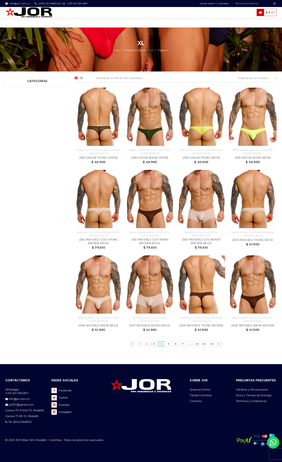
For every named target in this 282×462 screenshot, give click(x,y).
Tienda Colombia (200, 395)
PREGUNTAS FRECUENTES (256, 380)
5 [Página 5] (168, 344)
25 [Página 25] (211, 344)
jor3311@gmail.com (21, 404)
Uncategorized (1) (20, 90)
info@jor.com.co (19, 399)
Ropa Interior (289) (21, 97)
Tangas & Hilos (98, 153)
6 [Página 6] (175, 344)
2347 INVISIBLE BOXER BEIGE (149, 325)
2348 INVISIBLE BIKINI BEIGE (98, 325)
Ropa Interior (110, 150)
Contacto (196, 401)
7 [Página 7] (182, 344)
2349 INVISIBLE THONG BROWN (201, 325)
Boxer (189, 232)
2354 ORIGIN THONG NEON (201, 157)
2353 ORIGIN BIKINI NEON (252, 157)
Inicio (116, 50)
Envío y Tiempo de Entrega (253, 395)
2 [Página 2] (146, 344)
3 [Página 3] (154, 344)
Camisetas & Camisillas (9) (26, 149)
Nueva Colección (88, 150)
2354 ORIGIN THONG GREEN (98, 157)
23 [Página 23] (197, 344)
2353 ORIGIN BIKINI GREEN (149, 157)
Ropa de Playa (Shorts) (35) (26, 126)
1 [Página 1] (139, 344)
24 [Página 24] (204, 344)
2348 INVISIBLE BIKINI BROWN (252, 325)
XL (152, 50)
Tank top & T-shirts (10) (24, 104)
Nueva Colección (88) (23, 141)
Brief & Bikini (137, 150)
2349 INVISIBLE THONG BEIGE (252, 240)
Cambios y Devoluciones (252, 389)
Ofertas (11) (16, 134)
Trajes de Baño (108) (22, 112)
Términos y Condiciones (251, 401)
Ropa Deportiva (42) (22, 119)
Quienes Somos (200, 389)
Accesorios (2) (18, 156)
